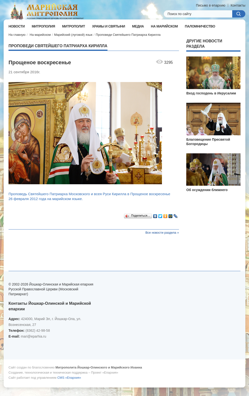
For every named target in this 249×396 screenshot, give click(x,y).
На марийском (40, 35)
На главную (17, 35)
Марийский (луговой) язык (73, 35)
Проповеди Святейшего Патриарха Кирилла (128, 35)
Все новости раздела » (162, 232)
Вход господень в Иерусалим (211, 93)
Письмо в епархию (210, 5)
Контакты (238, 5)
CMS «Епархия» (69, 377)
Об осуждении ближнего (207, 190)
